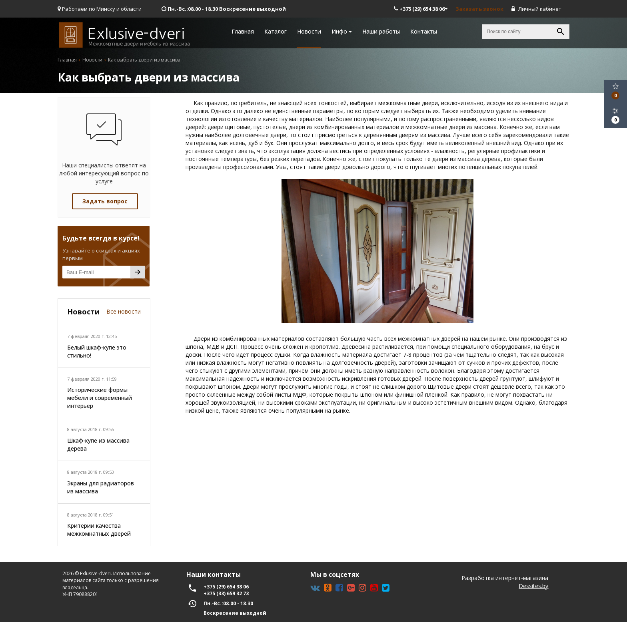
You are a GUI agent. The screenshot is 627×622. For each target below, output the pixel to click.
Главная (243, 31)
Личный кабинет (536, 8)
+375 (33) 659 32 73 (226, 593)
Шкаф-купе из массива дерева (98, 444)
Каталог (275, 31)
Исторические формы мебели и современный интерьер (99, 397)
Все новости (123, 311)
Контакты (423, 31)
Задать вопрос (105, 201)
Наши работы (381, 31)
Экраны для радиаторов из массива (100, 487)
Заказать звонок (479, 8)
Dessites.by (533, 586)
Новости (309, 31)
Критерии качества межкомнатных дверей (99, 529)
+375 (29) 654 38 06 (420, 9)
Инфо (341, 31)
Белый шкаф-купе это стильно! (96, 351)
